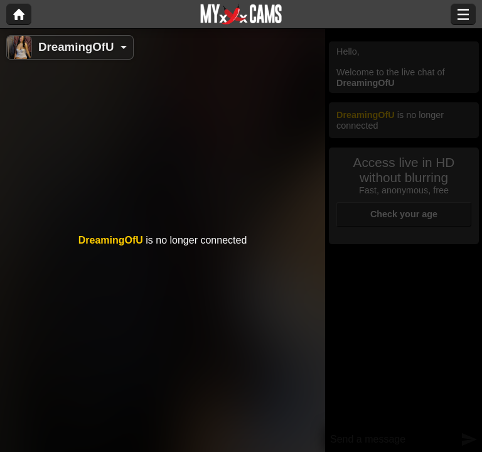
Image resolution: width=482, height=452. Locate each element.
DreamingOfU (76, 46)
